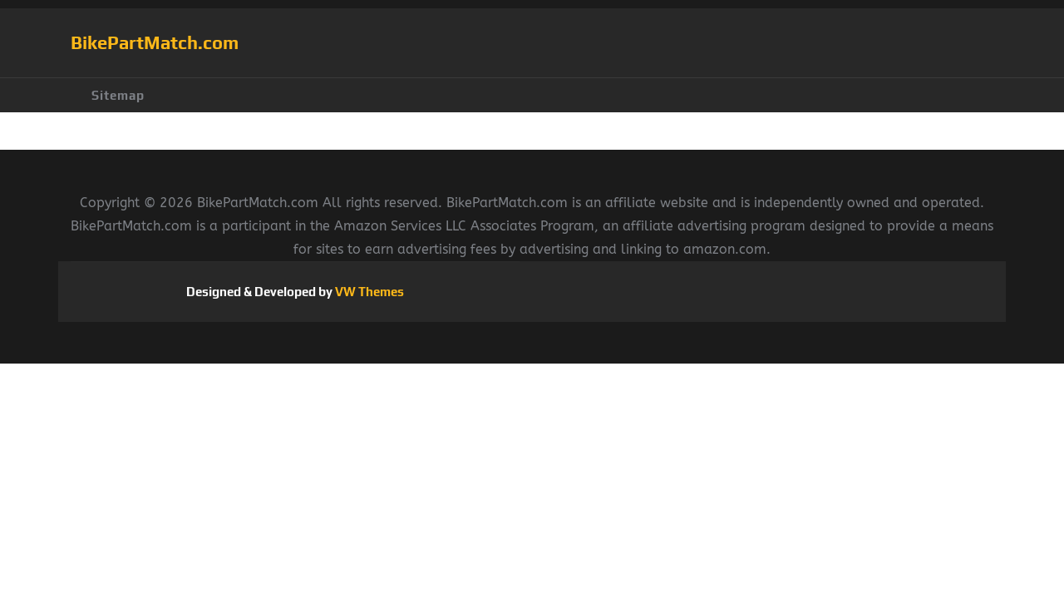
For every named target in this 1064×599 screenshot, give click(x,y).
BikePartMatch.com (155, 42)
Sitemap (118, 95)
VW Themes (368, 292)
